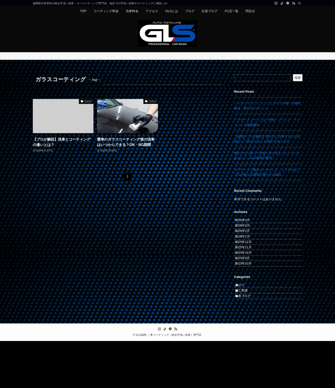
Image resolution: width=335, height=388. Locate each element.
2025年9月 (246, 287)
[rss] (294, 3)
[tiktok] (282, 3)
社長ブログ (247, 341)
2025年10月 (247, 278)
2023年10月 (247, 297)
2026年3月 (246, 231)
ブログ (244, 322)
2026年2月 (246, 240)
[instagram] (276, 3)
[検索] (299, 3)
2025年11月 (247, 269)
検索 (298, 77)
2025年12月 (247, 259)
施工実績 (246, 331)
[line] (288, 3)
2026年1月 (246, 250)
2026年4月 (246, 222)
